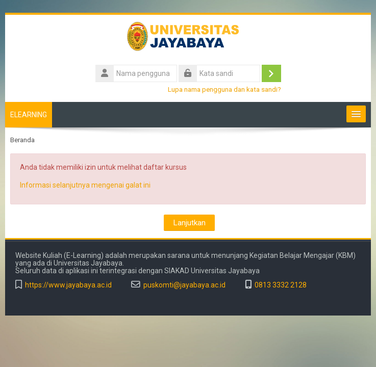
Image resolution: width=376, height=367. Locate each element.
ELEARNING (28, 115)
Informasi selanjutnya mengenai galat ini (85, 185)
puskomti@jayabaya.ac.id (184, 285)
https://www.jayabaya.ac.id (68, 285)
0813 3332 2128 (281, 285)
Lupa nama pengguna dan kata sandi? (224, 89)
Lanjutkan (189, 222)
